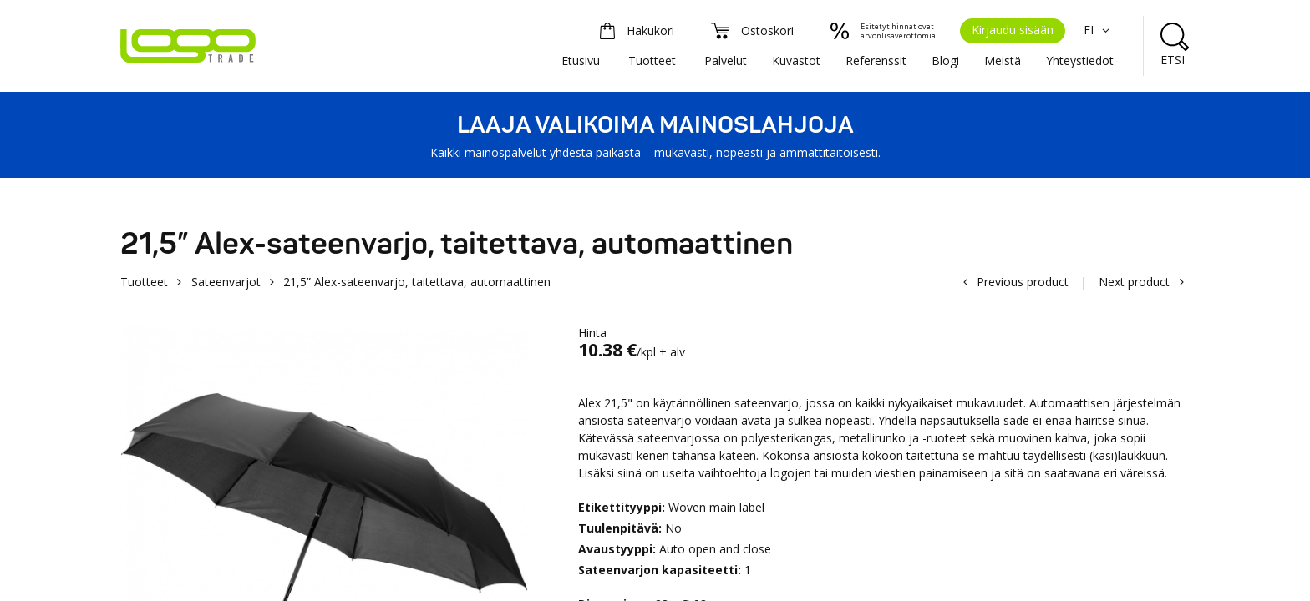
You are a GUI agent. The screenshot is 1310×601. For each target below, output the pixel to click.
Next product (1134, 282)
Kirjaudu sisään (1013, 30)
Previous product (1023, 282)
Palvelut (725, 60)
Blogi (945, 60)
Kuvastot (796, 60)
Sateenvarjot (226, 282)
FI (1099, 30)
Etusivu (580, 60)
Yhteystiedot (1080, 60)
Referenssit (875, 60)
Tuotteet (652, 60)
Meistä (1002, 60)
